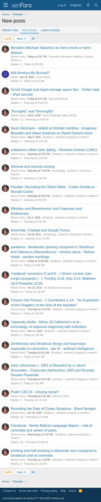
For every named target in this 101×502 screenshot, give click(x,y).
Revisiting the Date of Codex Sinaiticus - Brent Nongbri (53, 409)
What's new (10, 30)
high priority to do (58, 98)
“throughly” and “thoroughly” (32, 111)
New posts (29, 30)
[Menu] (6, 5)
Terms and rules (28, 490)
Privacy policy (49, 490)
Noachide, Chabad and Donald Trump (40, 230)
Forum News (43, 77)
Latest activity (50, 30)
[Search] (96, 5)
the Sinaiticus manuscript (57, 287)
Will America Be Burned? (30, 73)
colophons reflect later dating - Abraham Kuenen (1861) (54, 150)
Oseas (14, 77)
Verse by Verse (60, 396)
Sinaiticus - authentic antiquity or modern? (66, 137)
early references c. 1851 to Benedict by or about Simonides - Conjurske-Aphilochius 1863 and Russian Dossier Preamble (52, 370)
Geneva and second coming (33, 167)
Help (63, 490)
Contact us (9, 490)
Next (22, 38)
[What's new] (88, 5)
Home (72, 490)
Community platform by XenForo (33, 498)
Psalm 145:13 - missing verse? (35, 392)
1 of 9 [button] (7, 38)
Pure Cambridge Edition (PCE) (59, 115)
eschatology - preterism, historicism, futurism (67, 234)
